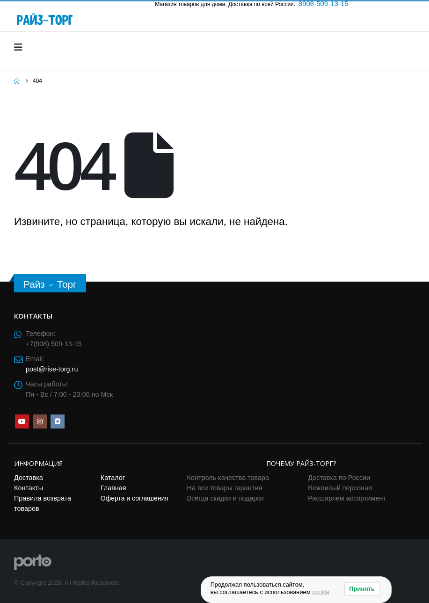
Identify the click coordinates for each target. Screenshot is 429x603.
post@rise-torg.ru (52, 369)
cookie (320, 592)
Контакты (28, 488)
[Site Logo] (32, 561)
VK (58, 421)
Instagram (40, 421)
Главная (113, 488)
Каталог (113, 477)
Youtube (22, 421)
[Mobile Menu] (21, 47)
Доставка (28, 477)
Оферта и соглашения (134, 498)
